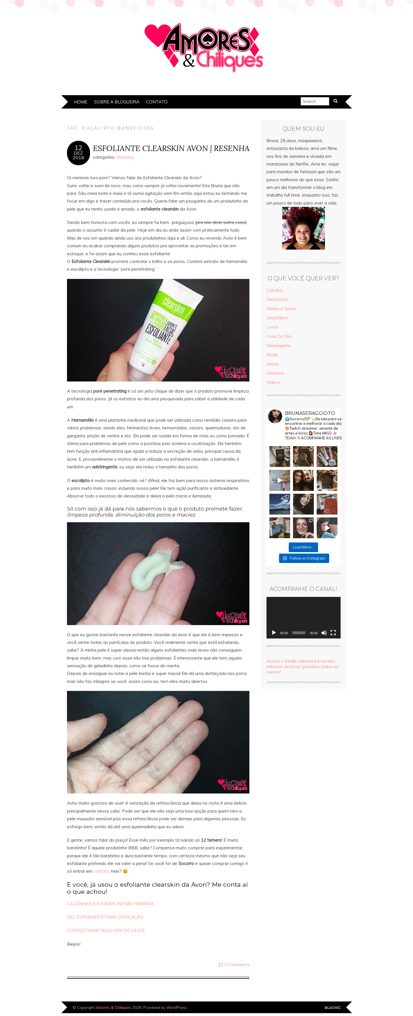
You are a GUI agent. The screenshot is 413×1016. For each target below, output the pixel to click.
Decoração (277, 299)
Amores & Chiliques (113, 1007)
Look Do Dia (278, 336)
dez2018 (78, 155)
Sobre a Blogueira (116, 102)
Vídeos (273, 382)
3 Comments (236, 964)
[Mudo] (324, 633)
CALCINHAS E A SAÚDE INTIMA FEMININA (110, 903)
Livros (272, 327)
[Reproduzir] (274, 633)
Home (80, 102)
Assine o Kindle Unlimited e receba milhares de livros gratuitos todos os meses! (302, 666)
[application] (303, 617)
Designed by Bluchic (333, 1007)
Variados (125, 157)
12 (78, 148)
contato (101, 871)
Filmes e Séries (281, 308)
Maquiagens (278, 345)
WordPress (176, 1007)
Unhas (272, 364)
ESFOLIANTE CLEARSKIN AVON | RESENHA (171, 148)
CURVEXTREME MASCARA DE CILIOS (106, 930)
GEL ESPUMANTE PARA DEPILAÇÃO (105, 917)
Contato (157, 102)
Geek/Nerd (277, 318)
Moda (272, 354)
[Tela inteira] (333, 633)
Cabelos (274, 290)
